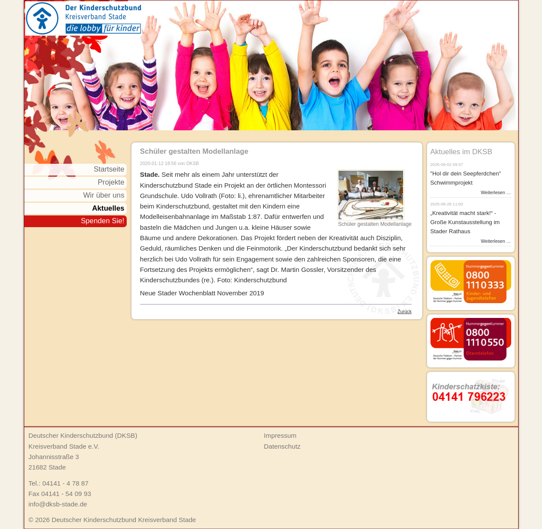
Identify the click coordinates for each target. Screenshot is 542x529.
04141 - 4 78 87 (66, 483)
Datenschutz (282, 446)
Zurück (404, 311)
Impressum (280, 435)
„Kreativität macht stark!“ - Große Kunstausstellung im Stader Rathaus (465, 222)
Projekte (111, 182)
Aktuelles (108, 208)
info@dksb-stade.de (58, 504)
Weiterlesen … (496, 192)
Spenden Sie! (102, 221)
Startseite (109, 169)
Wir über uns (104, 195)
